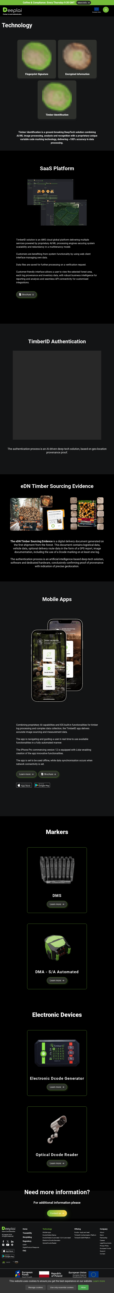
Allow (83, 1287)
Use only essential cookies (61, 1287)
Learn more (99, 1281)
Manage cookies (35, 1287)
